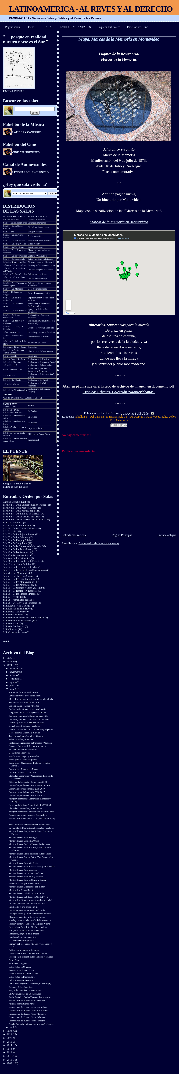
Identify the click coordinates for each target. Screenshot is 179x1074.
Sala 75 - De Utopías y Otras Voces (139, 416)
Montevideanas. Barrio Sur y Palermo (26, 876)
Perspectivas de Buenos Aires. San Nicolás (28, 1010)
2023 (9, 1030)
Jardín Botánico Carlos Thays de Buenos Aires (30, 997)
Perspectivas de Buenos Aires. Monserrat (27, 1014)
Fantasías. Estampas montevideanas (25, 883)
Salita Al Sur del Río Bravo (14, 359)
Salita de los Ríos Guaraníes (15, 390)
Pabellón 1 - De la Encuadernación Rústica (24, 504)
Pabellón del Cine (137, 27)
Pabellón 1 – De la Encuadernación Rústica (13, 411)
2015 (9, 1041)
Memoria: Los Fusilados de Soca (24, 702)
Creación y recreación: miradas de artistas (28, 903)
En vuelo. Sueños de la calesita (23, 749)
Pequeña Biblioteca (109, 27)
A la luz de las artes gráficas (21, 940)
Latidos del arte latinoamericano (23, 937)
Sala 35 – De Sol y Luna (13, 247)
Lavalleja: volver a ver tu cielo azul (25, 695)
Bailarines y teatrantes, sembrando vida (27, 910)
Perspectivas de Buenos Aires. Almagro (27, 1020)
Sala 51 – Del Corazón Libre (15, 274)
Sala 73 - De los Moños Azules (18, 581)
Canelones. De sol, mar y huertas (24, 705)
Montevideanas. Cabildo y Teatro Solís (26, 893)
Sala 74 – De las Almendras (14, 310)
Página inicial (13, 27)
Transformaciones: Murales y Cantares (26, 736)
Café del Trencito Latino (13, 398)
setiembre (15, 678)
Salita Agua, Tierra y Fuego (14, 347)
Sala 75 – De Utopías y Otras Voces (13, 316)
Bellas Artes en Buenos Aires (22, 977)
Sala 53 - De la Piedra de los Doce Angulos (25, 570)
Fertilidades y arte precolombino (23, 906)
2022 (9, 1034)
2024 (9, 665)
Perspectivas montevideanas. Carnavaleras (28, 815)
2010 (9, 1059)
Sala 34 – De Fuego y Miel (14, 244)
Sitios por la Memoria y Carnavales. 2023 (28, 782)
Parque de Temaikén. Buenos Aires (25, 990)
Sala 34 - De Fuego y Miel (16, 540)
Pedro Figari (14, 960)
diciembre (15, 668)
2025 (9, 661)
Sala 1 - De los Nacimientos (17, 525)
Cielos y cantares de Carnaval (22, 772)
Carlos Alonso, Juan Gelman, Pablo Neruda (28, 953)
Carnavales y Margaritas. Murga (23, 769)
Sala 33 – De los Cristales (14, 240)
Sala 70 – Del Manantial (13, 289)
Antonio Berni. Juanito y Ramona (24, 973)
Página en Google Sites (17, 485)
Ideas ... (32, 27)
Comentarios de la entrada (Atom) (98, 543)
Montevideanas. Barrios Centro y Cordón (27, 880)
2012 (9, 1052)
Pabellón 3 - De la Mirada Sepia (19, 510)
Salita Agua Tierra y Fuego (16, 605)
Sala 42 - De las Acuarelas (16, 552)
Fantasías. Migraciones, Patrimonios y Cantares (30, 742)
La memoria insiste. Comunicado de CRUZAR (30, 805)
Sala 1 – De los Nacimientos (15, 223)
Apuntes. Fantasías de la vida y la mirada (27, 746)
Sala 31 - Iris (8, 232)
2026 (9, 657)
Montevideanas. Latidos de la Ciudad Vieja (28, 897)
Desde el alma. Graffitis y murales (24, 732)
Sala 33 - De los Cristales (15, 537)
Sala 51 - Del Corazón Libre (17, 564)
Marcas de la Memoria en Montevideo (119, 222)
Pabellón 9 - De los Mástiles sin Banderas (24, 519)
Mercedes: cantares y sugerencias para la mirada (31, 699)
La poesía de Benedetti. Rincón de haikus (27, 927)
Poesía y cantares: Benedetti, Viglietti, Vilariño (30, 923)
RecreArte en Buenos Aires (21, 970)
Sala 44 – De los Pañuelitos (14, 265)
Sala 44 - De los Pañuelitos (16, 558)
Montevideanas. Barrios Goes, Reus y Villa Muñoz (32, 866)
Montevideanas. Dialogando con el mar (27, 886)
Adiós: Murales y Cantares (21, 739)
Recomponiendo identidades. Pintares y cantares (31, 956)
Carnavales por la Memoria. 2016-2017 (27, 792)
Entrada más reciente (74, 535)
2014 (9, 1045)
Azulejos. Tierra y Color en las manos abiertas (30, 913)
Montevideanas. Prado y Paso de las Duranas (29, 844)
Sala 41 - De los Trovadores (17, 549)
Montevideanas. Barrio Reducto (23, 863)
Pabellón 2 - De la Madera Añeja (19, 507)
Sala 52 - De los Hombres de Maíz (20, 567)
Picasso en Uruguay (18, 963)
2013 (9, 1048)
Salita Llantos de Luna (12, 369)
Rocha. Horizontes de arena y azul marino (28, 709)
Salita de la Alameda (11, 384)
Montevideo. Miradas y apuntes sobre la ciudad (30, 900)
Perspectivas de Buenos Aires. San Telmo (27, 1007)
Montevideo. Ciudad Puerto (21, 890)
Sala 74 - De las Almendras (17, 584)
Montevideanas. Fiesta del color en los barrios (30, 853)
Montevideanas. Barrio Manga (23, 837)
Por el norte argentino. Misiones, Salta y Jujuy (30, 983)
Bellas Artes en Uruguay (20, 967)
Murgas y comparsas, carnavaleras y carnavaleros (31, 811)
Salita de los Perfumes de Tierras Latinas (13, 351)
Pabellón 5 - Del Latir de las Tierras (96, 416)
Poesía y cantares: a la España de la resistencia (30, 920)
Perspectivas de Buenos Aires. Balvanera (27, 1017)
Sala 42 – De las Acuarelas (14, 259)
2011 (9, 1056)
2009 (9, 1063)
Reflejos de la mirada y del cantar (24, 950)
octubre (13, 675)
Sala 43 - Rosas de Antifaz (16, 555)
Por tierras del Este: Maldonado (23, 692)
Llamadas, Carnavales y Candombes (25, 808)
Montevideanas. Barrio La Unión (24, 840)
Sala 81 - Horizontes (11, 332)
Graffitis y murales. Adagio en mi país (26, 722)
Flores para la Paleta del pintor (23, 759)
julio (12, 685)
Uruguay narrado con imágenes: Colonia (27, 712)
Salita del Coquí (10, 365)
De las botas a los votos (19, 752)
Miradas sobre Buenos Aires (21, 1003)
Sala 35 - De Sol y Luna (15, 543)
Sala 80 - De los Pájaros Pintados (20, 593)
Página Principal (122, 535)
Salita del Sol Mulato (12, 380)
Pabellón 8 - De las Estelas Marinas (21, 516)
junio (12, 689)
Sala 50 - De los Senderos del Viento (21, 561)
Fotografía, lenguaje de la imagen (24, 933)
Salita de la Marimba (12, 362)
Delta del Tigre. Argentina (21, 987)
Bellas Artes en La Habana (21, 980)
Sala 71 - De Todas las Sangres (18, 576)
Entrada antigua (166, 535)
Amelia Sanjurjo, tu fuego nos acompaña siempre (31, 1024)
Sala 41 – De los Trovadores (15, 256)
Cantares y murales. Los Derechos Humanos (29, 719)
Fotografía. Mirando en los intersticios (26, 930)
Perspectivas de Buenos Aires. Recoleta (27, 1000)
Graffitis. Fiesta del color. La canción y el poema (31, 729)
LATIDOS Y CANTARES (75, 27)
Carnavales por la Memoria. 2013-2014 (27, 795)
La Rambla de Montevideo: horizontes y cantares (31, 828)
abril (12, 1027)
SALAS (48, 27)
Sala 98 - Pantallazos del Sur (17, 599)
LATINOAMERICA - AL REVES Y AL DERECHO (91, 9)
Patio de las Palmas (11, 219)
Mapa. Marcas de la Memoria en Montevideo (118, 39)
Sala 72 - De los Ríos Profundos (19, 579)
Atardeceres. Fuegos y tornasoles (24, 756)
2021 (9, 1038)
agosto (13, 682)
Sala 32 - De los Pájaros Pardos (19, 534)
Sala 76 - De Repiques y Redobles (20, 590)
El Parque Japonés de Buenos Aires (25, 993)
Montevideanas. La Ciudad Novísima (26, 873)
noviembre (15, 672)
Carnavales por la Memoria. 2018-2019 (27, 788)
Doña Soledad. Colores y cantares (24, 726)
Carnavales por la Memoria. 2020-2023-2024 (29, 785)
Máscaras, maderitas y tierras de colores (27, 917)
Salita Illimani (9, 375)
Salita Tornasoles (10, 356)
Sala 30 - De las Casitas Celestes (19, 528)
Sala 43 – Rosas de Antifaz (14, 262)
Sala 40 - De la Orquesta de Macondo (22, 546)
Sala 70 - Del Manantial (15, 573)
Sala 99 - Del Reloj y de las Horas (20, 602)
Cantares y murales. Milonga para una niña (28, 716)
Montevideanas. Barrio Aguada (23, 870)
